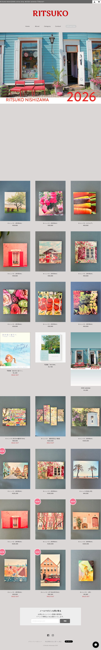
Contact (58, 26)
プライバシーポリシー (35, 641)
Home (27, 26)
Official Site (71, 26)
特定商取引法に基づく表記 (53, 641)
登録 (65, 621)
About (37, 26)
